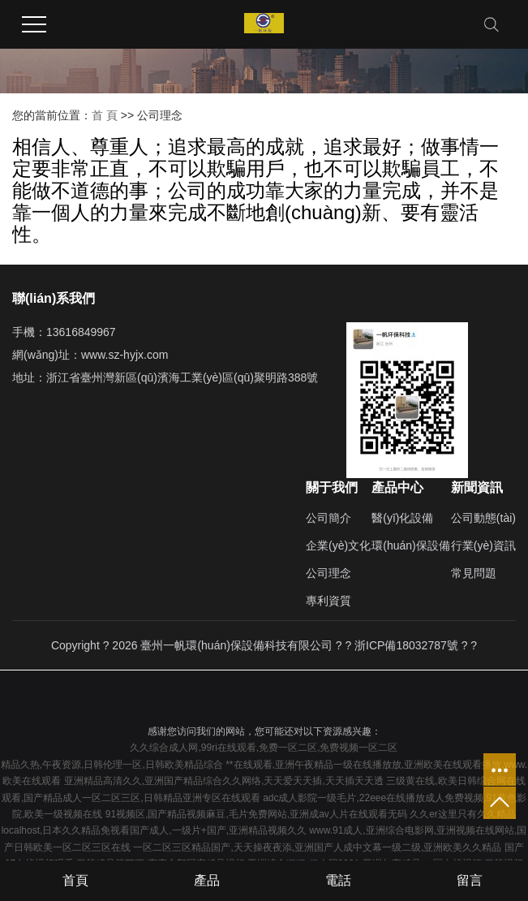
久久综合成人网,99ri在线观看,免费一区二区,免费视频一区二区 (263, 747)
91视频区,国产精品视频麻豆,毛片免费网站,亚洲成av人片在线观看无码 (256, 814)
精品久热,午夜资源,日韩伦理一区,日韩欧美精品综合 (112, 764)
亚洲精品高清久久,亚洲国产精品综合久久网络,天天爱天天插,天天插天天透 (224, 781)
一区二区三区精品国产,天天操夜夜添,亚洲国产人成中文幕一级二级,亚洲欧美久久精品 (317, 847)
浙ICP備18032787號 (406, 645)
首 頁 (105, 115)
